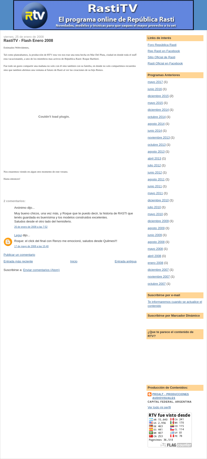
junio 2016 (155, 89)
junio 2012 (155, 172)
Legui (18, 235)
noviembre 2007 (159, 276)
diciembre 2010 (158, 200)
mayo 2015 (155, 103)
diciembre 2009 (158, 221)
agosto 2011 (156, 179)
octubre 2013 (157, 144)
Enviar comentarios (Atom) (41, 270)
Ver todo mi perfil (159, 407)
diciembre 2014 (158, 109)
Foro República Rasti (162, 45)
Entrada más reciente (18, 261)
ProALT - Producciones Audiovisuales (170, 396)
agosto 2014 (156, 124)
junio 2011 (155, 186)
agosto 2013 (156, 151)
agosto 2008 (156, 242)
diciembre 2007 (158, 269)
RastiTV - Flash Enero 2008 (28, 40)
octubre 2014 (157, 117)
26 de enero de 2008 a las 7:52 (30, 227)
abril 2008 (154, 256)
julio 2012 (154, 165)
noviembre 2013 (159, 137)
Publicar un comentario (19, 254)
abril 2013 (154, 158)
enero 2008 (155, 263)
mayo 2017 (155, 82)
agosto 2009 (156, 228)
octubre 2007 (157, 283)
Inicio (73, 261)
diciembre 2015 (158, 96)
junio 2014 (155, 130)
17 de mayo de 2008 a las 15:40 (31, 246)
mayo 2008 (155, 249)
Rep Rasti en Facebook (164, 51)
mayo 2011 (155, 193)
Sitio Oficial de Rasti (161, 57)
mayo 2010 (155, 214)
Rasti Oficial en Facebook (165, 63)
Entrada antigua (125, 261)
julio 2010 (154, 207)
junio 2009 (155, 235)
